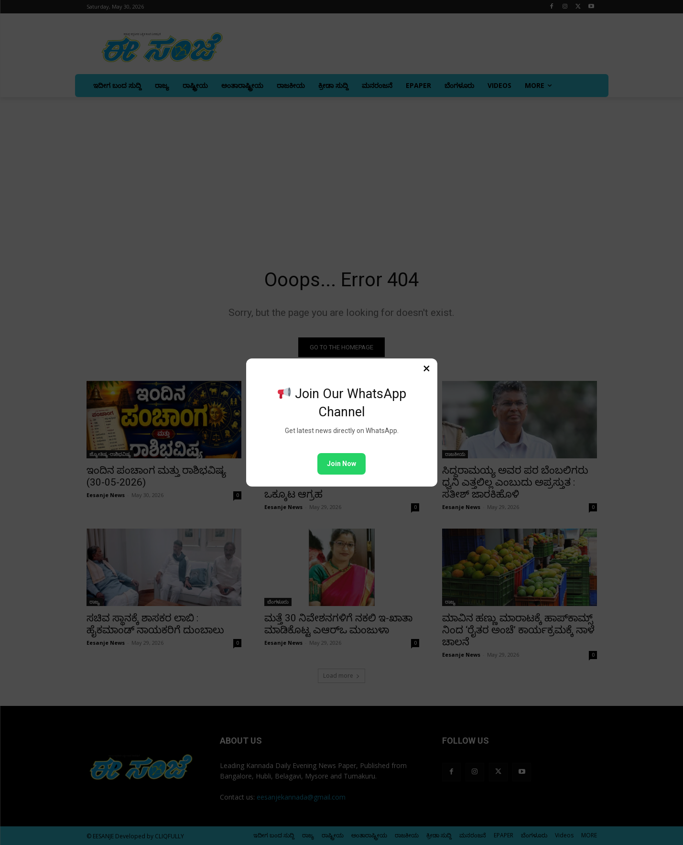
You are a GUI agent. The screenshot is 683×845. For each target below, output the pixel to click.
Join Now (341, 463)
